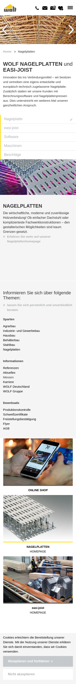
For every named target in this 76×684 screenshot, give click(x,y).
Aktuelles (9, 372)
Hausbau (9, 335)
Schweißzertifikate (15, 414)
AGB (6, 428)
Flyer (6, 423)
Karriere (8, 382)
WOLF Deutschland (16, 386)
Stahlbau (9, 344)
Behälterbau (11, 340)
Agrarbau (9, 326)
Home (7, 51)
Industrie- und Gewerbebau (21, 330)
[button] (38, 661)
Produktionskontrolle (17, 409)
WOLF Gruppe (13, 391)
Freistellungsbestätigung (19, 419)
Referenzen (11, 368)
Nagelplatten (11, 349)
